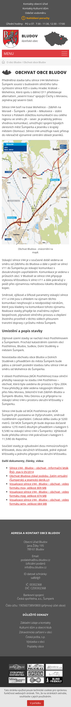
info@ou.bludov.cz (35, 567)
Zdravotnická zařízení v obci (35, 632)
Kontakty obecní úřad (35, 4)
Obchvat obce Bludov (34, 62)
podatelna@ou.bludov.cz (35, 560)
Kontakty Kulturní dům (35, 8)
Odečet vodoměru (35, 13)
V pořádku (35, 703)
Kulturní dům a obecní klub (35, 627)
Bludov (30, 36)
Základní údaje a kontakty (35, 622)
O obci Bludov (14, 62)
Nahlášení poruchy (37, 18)
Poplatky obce (35, 646)
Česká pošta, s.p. (35, 637)
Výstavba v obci (35, 641)
